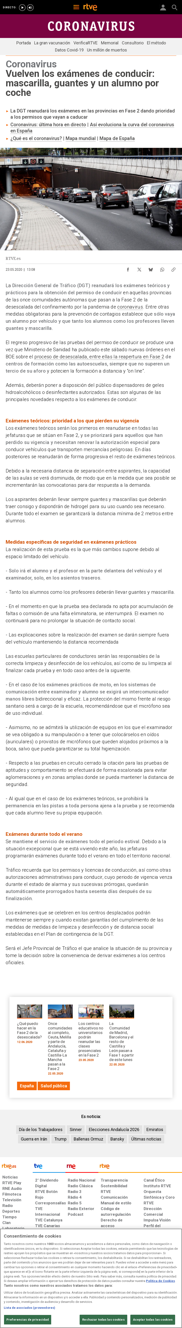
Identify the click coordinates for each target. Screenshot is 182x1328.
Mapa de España (117, 138)
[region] (91, 1278)
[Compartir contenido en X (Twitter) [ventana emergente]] (139, 268)
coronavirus (130, 307)
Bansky (117, 1138)
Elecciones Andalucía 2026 (114, 1129)
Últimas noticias (146, 1138)
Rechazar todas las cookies (103, 1319)
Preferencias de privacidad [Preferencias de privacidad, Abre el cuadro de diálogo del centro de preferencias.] (27, 1319)
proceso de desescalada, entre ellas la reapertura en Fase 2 (99, 357)
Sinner (76, 1129)
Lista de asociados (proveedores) (29, 1307)
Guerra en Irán (34, 1138)
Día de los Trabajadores (41, 1129)
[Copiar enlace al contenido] (173, 268)
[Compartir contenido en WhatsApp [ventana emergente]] (162, 268)
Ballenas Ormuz (88, 1138)
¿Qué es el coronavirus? (36, 138)
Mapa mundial (81, 138)
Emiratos (154, 1129)
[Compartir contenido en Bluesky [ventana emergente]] (150, 268)
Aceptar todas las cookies (153, 1319)
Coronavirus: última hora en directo (48, 124)
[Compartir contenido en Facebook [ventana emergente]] (128, 268)
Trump (60, 1138)
